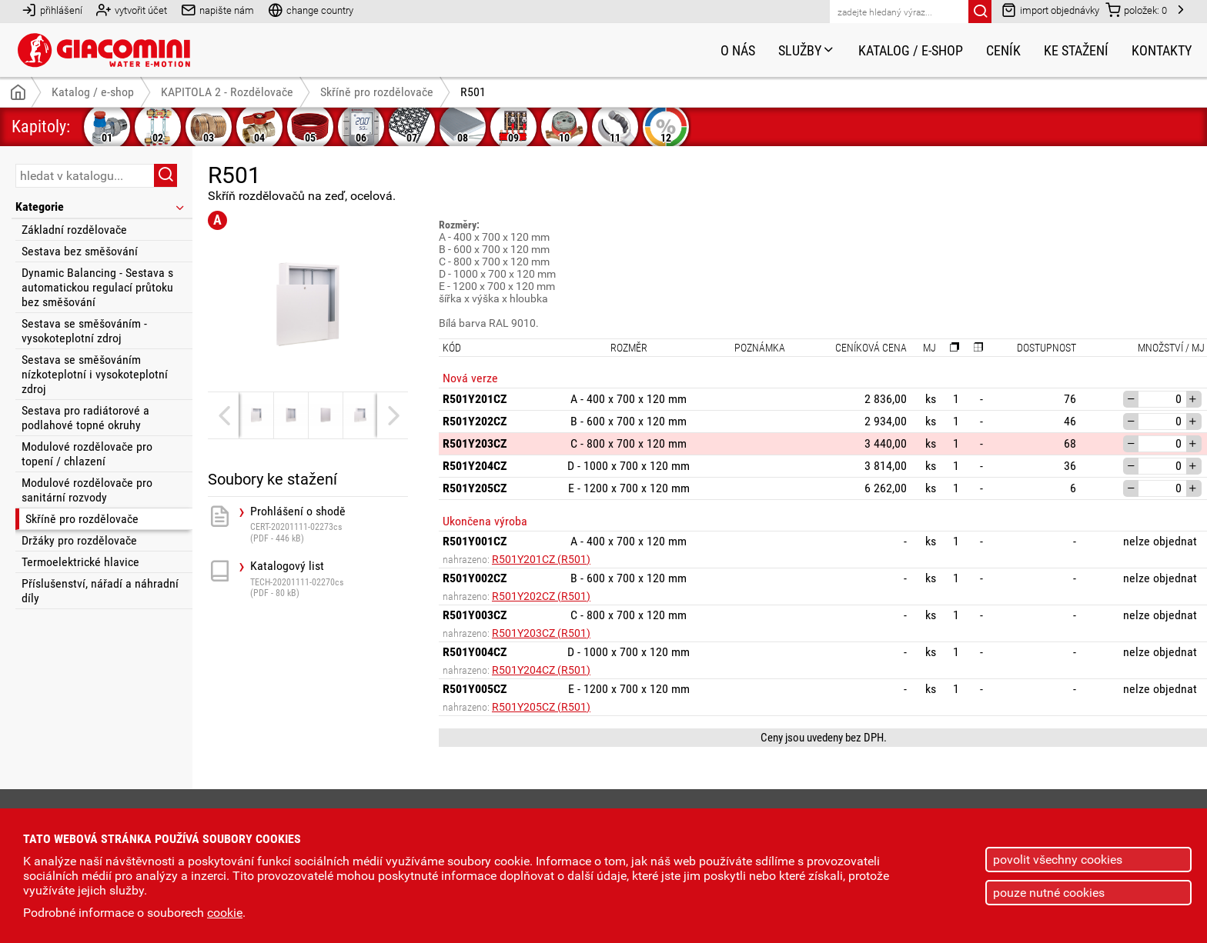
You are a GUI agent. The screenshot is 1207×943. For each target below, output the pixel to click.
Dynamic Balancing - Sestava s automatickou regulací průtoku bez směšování (97, 287)
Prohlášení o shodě (329, 524)
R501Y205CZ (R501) (541, 707)
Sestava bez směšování (80, 251)
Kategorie (100, 206)
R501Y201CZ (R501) (541, 559)
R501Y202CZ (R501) (541, 596)
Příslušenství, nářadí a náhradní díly (100, 590)
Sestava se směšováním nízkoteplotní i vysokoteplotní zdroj (95, 374)
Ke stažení (1076, 50)
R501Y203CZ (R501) (541, 633)
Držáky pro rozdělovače (79, 540)
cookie (224, 912)
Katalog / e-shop (910, 50)
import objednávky (1050, 9)
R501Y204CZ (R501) (541, 670)
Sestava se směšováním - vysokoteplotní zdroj (84, 330)
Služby (806, 50)
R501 (473, 92)
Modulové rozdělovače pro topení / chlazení (87, 453)
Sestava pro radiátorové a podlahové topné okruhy (85, 417)
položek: (1136, 9)
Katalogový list (329, 578)
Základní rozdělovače (74, 229)
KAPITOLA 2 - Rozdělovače (227, 92)
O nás (738, 50)
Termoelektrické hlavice (80, 562)
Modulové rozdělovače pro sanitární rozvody (87, 490)
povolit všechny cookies (1057, 859)
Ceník (1003, 50)
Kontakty (1162, 50)
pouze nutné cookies (1049, 892)
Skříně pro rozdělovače (82, 518)
